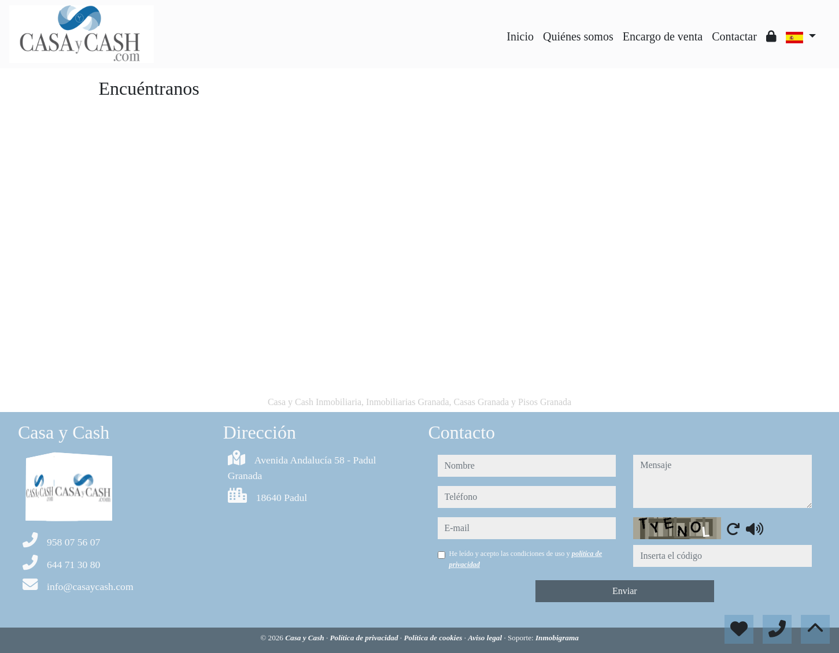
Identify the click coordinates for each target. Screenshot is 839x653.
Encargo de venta (663, 36)
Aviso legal (486, 637)
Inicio (520, 36)
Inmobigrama (557, 637)
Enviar (624, 591)
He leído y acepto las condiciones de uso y (526, 559)
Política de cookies (434, 637)
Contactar (734, 36)
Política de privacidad (365, 637)
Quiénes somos (578, 36)
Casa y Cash (305, 637)
